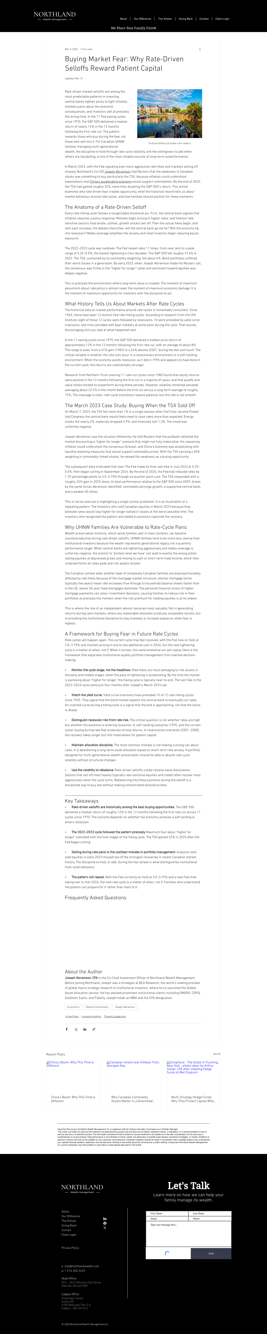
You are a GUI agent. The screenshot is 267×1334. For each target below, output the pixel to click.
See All (217, 1054)
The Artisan (69, 1221)
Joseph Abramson (125, 1007)
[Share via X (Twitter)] (76, 1029)
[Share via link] (94, 1029)
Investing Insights (91, 1016)
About (65, 1212)
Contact (66, 1230)
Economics (73, 1007)
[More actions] (200, 49)
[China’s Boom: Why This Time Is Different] (73, 1076)
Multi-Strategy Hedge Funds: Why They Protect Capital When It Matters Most (193, 1099)
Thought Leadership (115, 1016)
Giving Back (69, 1225)
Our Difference (71, 1216)
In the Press (72, 1016)
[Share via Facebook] (66, 1029)
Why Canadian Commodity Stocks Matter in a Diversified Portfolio (132, 1099)
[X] (105, 1228)
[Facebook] (105, 1223)
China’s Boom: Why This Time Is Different (73, 1099)
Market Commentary (97, 1007)
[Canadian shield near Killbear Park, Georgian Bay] (133, 1076)
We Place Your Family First (133, 28)
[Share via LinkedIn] (85, 1029)
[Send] (211, 1253)
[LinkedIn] (105, 1219)
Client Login (69, 1235)
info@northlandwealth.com (82, 1266)
